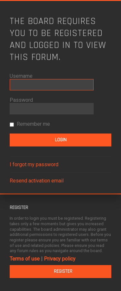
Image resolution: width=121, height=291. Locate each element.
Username (21, 76)
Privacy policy (60, 259)
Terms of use (25, 259)
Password (21, 100)
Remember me (30, 124)
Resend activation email (37, 181)
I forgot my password (34, 164)
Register (63, 271)
